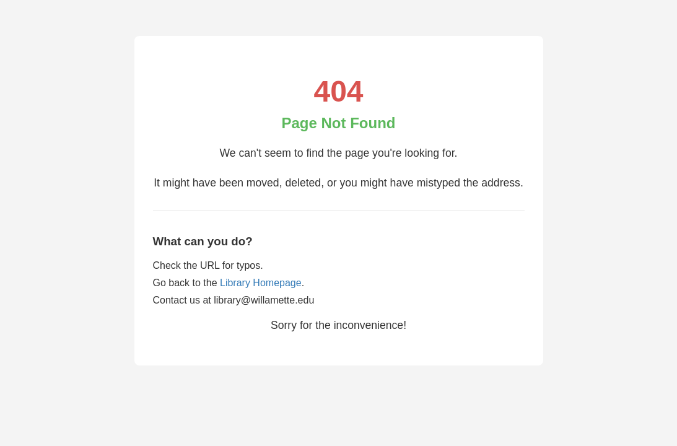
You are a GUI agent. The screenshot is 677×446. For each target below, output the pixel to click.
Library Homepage (261, 283)
